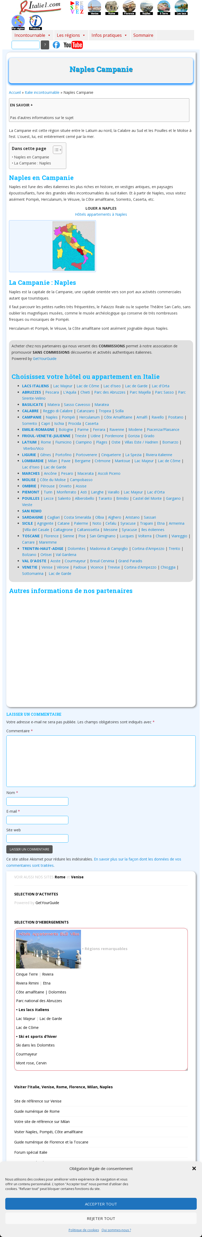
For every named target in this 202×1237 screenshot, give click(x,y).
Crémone (102, 460)
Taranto (105, 498)
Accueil (15, 92)
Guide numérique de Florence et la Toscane (51, 1142)
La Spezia (133, 454)
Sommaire (143, 35)
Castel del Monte (147, 498)
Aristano (132, 517)
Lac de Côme (88, 385)
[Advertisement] (101, 652)
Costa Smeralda (77, 517)
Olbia (99, 517)
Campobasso (81, 479)
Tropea (105, 410)
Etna (161, 523)
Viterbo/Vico (33, 448)
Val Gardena (66, 554)
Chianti (161, 535)
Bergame (82, 460)
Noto (96, 523)
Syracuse (128, 523)
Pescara (52, 392)
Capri (45, 423)
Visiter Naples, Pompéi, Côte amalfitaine (48, 1131)
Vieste (27, 504)
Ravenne (116, 429)
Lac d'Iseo (112, 385)
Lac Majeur (62, 385)
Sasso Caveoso (77, 404)
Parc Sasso (164, 392)
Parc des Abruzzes (109, 392)
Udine (95, 435)
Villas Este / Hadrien (141, 442)
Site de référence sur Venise (38, 1101)
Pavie (65, 460)
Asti (83, 491)
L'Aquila (69, 392)
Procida (74, 423)
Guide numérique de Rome (37, 1111)
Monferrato (66, 491)
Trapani (146, 523)
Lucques (127, 535)
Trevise (114, 567)
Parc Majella (140, 392)
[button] (194, 1168)
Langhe (97, 491)
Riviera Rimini (27, 983)
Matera (53, 404)
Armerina (176, 523)
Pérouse (48, 485)
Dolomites (76, 548)
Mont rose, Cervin (31, 1062)
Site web (13, 829)
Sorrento (29, 423)
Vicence (96, 567)
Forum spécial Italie (30, 1152)
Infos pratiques (110, 35)
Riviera (47, 974)
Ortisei (46, 554)
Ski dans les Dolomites (35, 1045)
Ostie (116, 442)
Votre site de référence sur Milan (42, 1121)
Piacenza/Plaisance (163, 429)
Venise (47, 567)
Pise (81, 535)
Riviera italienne (159, 454)
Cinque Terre (27, 974)
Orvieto (65, 485)
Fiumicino (63, 442)
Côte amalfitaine (30, 991)
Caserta (91, 423)
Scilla (119, 410)
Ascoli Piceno (109, 473)
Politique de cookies (84, 1230)
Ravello (158, 417)
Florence (51, 535)
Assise (81, 485)
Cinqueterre (111, 454)
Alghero (114, 517)
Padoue (79, 567)
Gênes (45, 454)
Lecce (49, 498)
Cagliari (53, 517)
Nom (12, 792)
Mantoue (122, 460)
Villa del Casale (36, 529)
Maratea (101, 404)
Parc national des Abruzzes (39, 1000)
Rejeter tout (101, 1218)
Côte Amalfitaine (118, 417)
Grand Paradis (130, 560)
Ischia (59, 423)
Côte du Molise (53, 479)
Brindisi (122, 498)
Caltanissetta (88, 529)
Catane (64, 523)
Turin (48, 491)
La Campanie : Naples (32, 163)
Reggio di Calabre (58, 410)
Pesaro (67, 473)
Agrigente (45, 523)
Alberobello (84, 498)
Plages (101, 442)
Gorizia (134, 435)
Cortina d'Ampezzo (148, 548)
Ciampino (84, 442)
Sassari (150, 517)
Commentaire (19, 730)
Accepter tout (101, 1204)
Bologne (66, 429)
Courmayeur (75, 560)
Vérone (63, 567)
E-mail (13, 811)
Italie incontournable (42, 92)
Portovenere (86, 454)
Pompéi (68, 417)
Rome (46, 442)
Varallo (113, 491)
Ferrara (99, 429)
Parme (83, 429)
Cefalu (110, 523)
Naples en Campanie (31, 156)
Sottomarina (32, 573)
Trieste (81, 435)
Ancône (50, 473)
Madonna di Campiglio (109, 548)
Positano (175, 417)
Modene (135, 429)
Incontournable (32, 35)
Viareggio (179, 535)
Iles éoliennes (152, 529)
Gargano (173, 498)
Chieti (85, 392)
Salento (64, 498)
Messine (110, 529)
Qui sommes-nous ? (116, 1230)
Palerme (81, 523)
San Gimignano (102, 535)
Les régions (71, 35)
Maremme (48, 542)
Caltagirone (63, 529)
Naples (52, 417)
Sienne (68, 535)
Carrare (28, 542)
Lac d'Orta (160, 385)
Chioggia (168, 567)
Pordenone (114, 435)
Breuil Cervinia (102, 560)
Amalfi (142, 417)
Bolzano (29, 554)
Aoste (55, 560)
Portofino (63, 454)
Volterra (145, 535)
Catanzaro (85, 410)
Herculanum (89, 417)
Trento (174, 548)
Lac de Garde (136, 385)
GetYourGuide (45, 358)
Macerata (85, 473)
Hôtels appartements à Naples (101, 214)
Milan (52, 460)
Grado (149, 435)
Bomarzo (170, 442)
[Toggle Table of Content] (55, 149)
